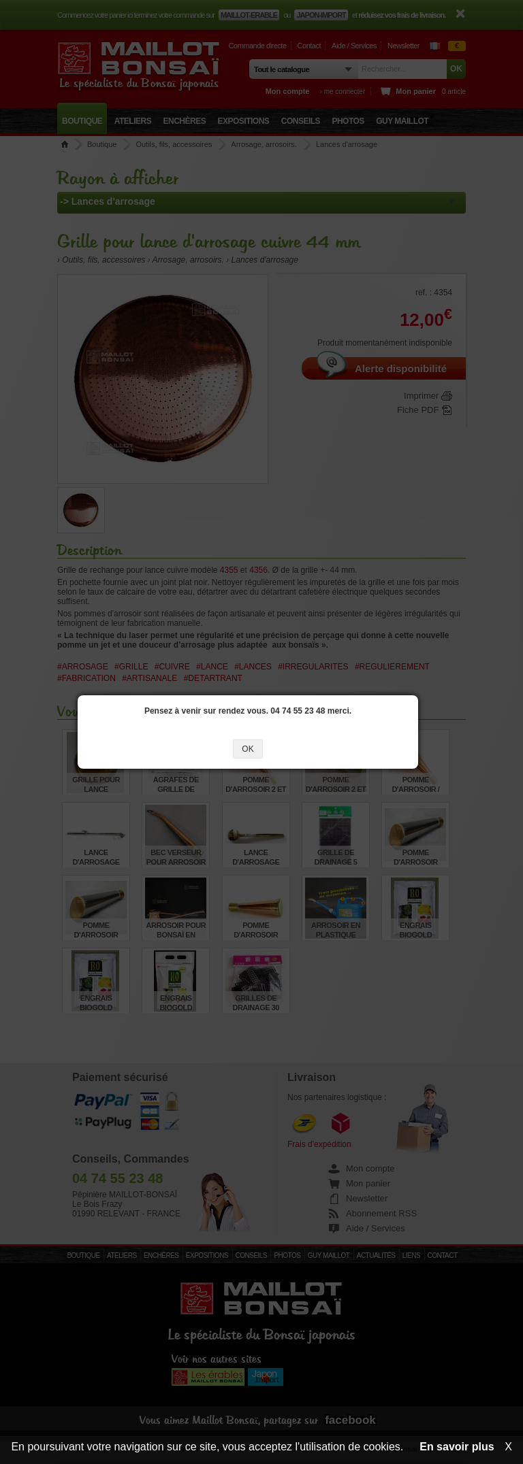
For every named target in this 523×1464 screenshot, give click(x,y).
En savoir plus (456, 1446)
